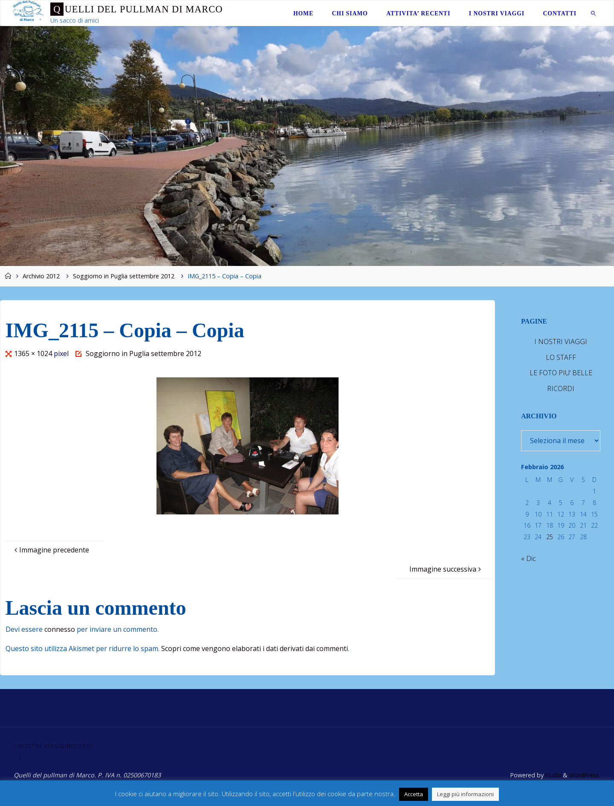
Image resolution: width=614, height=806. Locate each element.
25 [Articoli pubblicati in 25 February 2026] (549, 537)
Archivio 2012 (41, 276)
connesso (59, 629)
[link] (593, 13)
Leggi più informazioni (465, 794)
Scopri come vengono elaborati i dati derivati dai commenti (254, 648)
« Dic (528, 558)
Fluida (551, 775)
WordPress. (584, 775)
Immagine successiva (446, 569)
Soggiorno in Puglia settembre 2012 (123, 276)
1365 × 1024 (34, 353)
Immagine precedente (50, 550)
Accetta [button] (413, 794)
